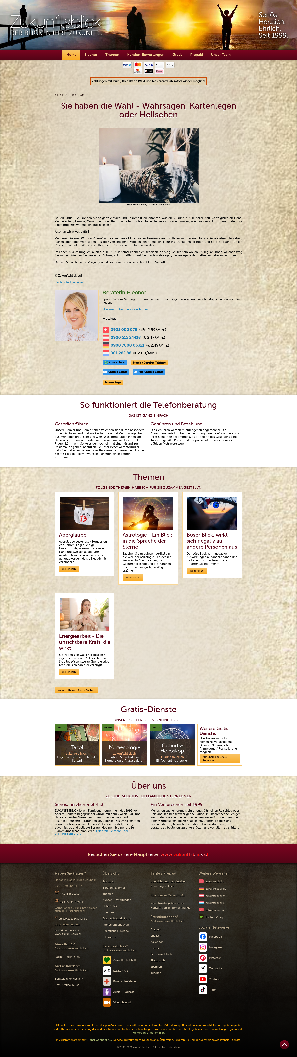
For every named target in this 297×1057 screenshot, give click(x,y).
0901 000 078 (124, 330)
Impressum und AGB (116, 924)
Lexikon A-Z (121, 970)
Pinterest (215, 957)
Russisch (156, 948)
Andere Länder (117, 362)
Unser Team (221, 55)
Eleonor (90, 55)
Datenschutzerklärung (117, 918)
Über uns (108, 912)
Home (71, 55)
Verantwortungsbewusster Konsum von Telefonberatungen (171, 905)
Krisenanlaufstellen (125, 981)
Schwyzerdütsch (161, 954)
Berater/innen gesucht (69, 978)
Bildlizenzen (110, 937)
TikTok (213, 989)
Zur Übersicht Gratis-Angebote (215, 758)
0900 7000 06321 (127, 345)
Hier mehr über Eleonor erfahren (125, 309)
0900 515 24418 (126, 337)
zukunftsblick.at (215, 895)
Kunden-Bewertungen (145, 55)
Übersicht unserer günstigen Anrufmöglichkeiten (168, 884)
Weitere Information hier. (148, 1032)
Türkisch (156, 972)
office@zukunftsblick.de (73, 918)
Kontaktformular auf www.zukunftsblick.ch (68, 932)
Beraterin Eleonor (114, 887)
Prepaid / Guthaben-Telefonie (149, 362)
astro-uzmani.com (217, 910)
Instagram (215, 947)
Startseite (109, 881)
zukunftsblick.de (216, 888)
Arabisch (156, 929)
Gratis (177, 55)
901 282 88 (121, 353)
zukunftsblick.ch (216, 881)
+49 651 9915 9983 (71, 902)
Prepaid (196, 55)
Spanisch (156, 966)
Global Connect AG (99, 1039)
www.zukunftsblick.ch (185, 854)
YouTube (214, 979)
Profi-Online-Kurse (67, 984)
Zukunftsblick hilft (124, 960)
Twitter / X (216, 968)
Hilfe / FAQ (110, 906)
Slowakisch (158, 960)
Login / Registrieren (67, 956)
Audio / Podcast (123, 991)
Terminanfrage (113, 382)
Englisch (156, 935)
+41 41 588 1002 (69, 893)
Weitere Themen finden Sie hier (76, 690)
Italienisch (157, 941)
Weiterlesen (69, 568)
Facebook (215, 936)
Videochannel (122, 1002)
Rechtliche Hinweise (69, 282)
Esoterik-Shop (214, 917)
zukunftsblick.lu (215, 902)
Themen (112, 55)
